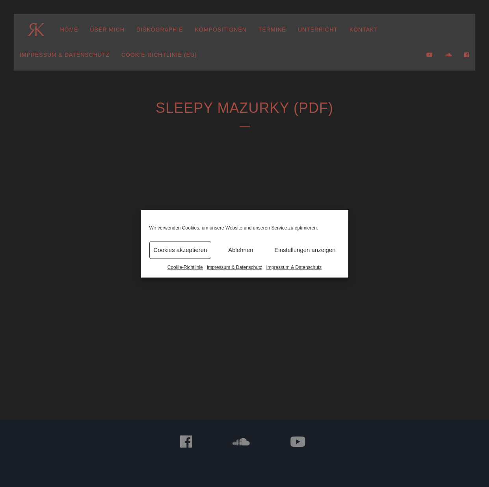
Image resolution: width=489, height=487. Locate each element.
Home (69, 29)
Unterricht (318, 29)
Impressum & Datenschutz (234, 267)
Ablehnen (240, 249)
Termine (272, 29)
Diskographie (159, 29)
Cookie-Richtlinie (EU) (159, 55)
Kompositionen (221, 29)
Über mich (107, 29)
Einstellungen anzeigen (304, 249)
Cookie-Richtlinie (185, 267)
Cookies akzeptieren (180, 249)
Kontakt (364, 29)
